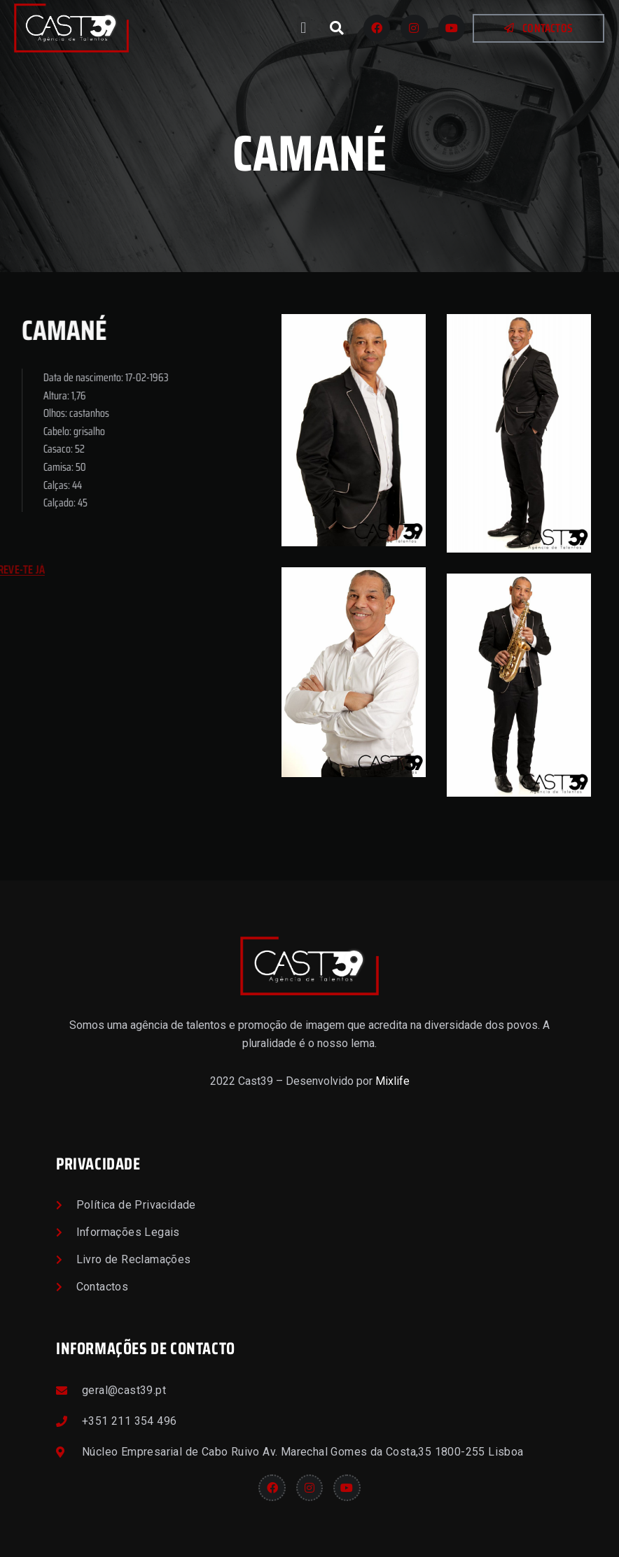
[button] (303, 28)
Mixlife (392, 1081)
